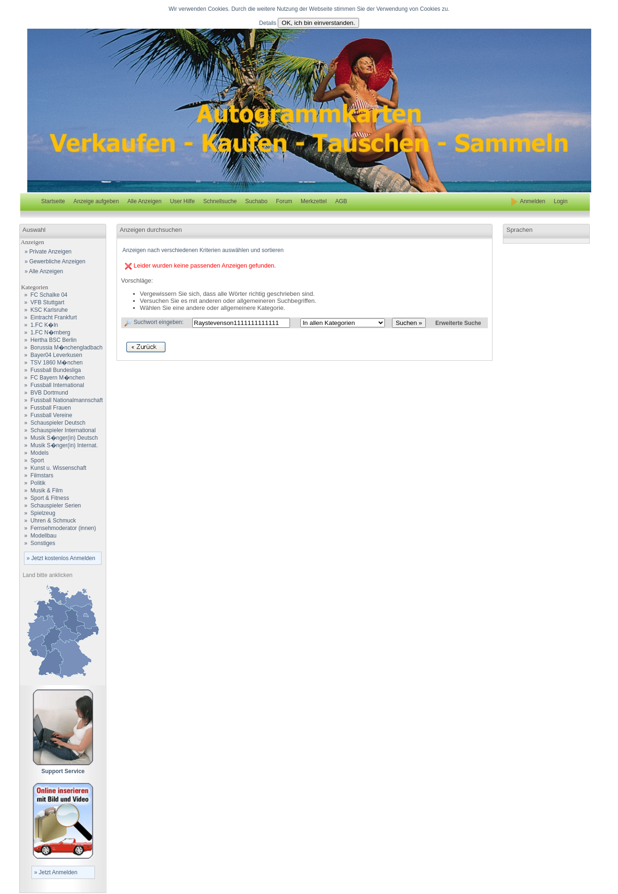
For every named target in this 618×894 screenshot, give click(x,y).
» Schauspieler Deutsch (53, 422)
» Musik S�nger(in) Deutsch (59, 438)
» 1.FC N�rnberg (45, 332)
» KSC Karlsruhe (44, 310)
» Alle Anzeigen (42, 271)
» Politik (33, 483)
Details (267, 23)
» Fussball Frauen (45, 407)
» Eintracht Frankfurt (48, 317)
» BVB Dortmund (44, 392)
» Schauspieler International (58, 430)
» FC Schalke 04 (44, 295)
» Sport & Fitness (44, 498)
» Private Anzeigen (47, 251)
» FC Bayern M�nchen (52, 377)
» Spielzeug (37, 513)
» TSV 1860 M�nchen (51, 362)
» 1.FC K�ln (39, 325)
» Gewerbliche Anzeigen (54, 261)
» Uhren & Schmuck (48, 520)
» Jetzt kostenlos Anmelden (61, 558)
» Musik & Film (41, 490)
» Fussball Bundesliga (50, 370)
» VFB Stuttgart (42, 302)
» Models (34, 453)
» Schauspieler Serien (50, 505)
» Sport (32, 460)
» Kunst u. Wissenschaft (53, 468)
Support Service (63, 771)
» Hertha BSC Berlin (48, 340)
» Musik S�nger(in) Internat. (59, 445)
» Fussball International (52, 385)
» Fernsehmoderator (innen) (58, 528)
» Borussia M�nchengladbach (61, 347)
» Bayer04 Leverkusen (51, 355)
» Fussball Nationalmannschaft (61, 400)
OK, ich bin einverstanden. (318, 22)
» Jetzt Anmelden (56, 872)
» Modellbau (38, 535)
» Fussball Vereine (46, 415)
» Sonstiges (37, 543)
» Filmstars (37, 475)
